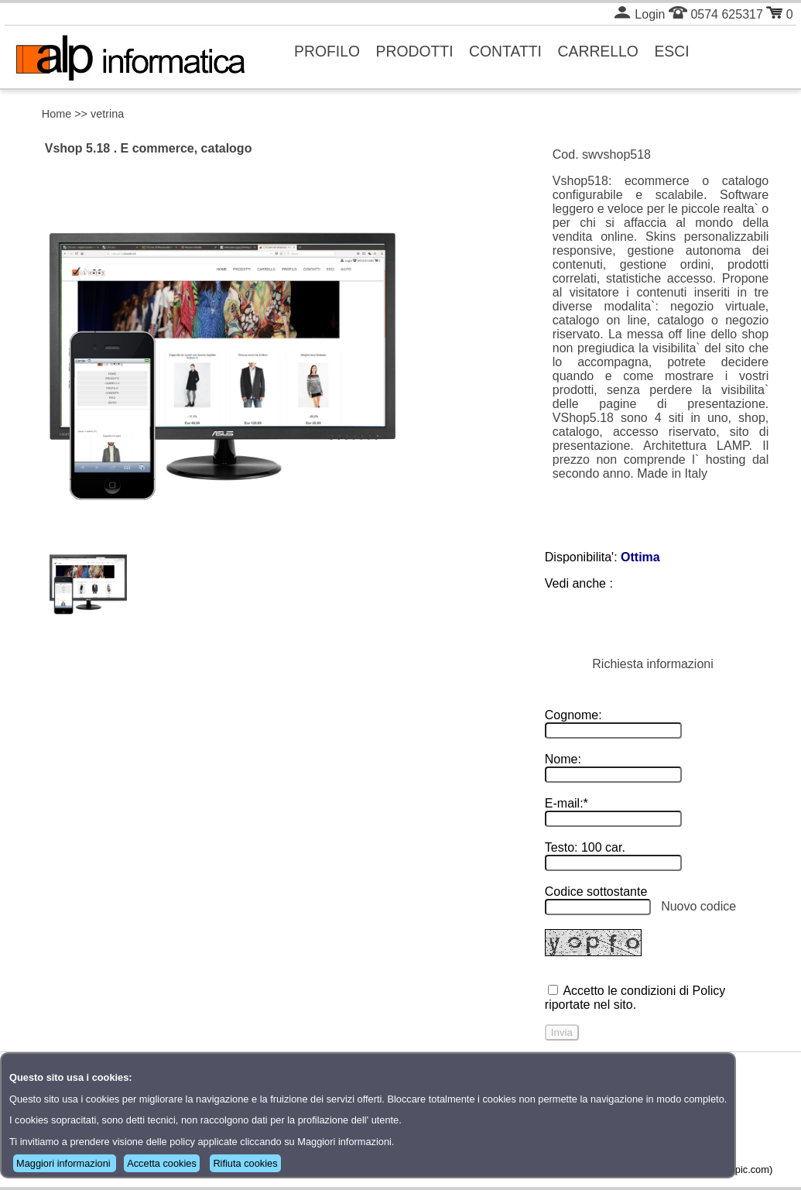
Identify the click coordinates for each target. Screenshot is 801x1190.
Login (639, 14)
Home (56, 114)
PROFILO (327, 51)
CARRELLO (598, 51)
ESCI (671, 51)
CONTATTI (505, 51)
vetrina (107, 114)
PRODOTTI (415, 51)
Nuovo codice (698, 906)
